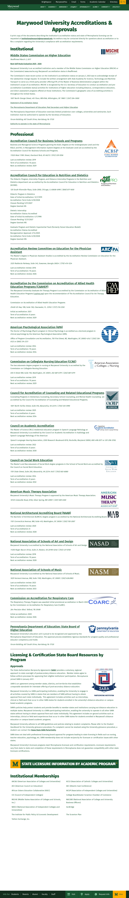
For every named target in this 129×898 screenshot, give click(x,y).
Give (121, 894)
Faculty (45, 894)
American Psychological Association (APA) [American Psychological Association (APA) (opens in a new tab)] (36, 327)
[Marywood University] (13, 7)
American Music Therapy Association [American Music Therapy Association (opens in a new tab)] (33, 491)
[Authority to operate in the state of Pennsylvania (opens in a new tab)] (30, 124)
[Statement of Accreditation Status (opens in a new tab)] (24, 103)
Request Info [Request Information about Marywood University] (104, 894)
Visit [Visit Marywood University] (73, 894)
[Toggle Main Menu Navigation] (122, 2)
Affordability (84, 7)
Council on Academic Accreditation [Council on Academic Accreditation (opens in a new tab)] (32, 425)
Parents (25, 894)
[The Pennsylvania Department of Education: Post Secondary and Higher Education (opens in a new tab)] (44, 107)
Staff (53, 894)
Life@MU (73, 7)
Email (73, 2)
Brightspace (46, 2)
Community (105, 7)
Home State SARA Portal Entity (43, 730)
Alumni (95, 7)
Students (15, 894)
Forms (82, 2)
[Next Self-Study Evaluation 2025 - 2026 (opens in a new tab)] (26, 64)
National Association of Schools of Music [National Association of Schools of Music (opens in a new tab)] (36, 569)
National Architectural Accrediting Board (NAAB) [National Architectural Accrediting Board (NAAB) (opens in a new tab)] (40, 513)
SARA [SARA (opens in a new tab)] (53, 670)
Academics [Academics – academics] (51, 7)
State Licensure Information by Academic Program (69, 764)
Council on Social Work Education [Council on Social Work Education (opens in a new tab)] (31, 460)
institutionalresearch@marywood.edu (37, 39)
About (42, 7)
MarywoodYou (61, 2)
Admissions (62, 7)
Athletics (116, 7)
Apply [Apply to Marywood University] (87, 894)
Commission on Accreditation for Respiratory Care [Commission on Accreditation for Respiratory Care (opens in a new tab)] (42, 598)
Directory (113, 2)
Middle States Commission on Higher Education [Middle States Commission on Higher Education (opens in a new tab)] (40, 55)
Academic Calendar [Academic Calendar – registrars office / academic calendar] (97, 2)
